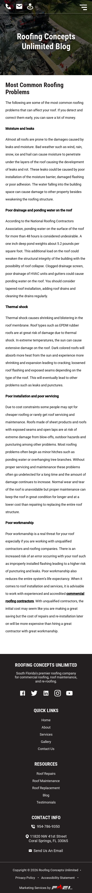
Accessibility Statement (58, 878)
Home (46, 720)
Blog (46, 795)
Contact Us (46, 749)
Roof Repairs (46, 774)
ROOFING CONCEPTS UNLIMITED (46, 665)
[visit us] (31, 9)
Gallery (46, 742)
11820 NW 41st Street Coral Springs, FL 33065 (46, 838)
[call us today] (10, 9)
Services (46, 734)
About (46, 727)
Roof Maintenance (46, 781)
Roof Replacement (46, 788)
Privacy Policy (25, 878)
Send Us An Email (45, 851)
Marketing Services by (46, 887)
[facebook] (23, 698)
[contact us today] (21, 9)
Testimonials (46, 802)
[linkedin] (46, 698)
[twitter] (34, 698)
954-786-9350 (45, 826)
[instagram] (57, 698)
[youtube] (69, 698)
